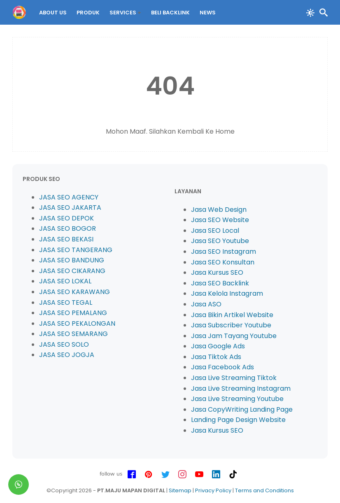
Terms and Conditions (264, 490)
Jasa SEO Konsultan (222, 262)
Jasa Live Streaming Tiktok (234, 377)
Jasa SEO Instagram (223, 251)
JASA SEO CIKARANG (72, 271)
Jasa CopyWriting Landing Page (242, 409)
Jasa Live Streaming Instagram (241, 388)
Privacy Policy (213, 490)
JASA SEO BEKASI (66, 239)
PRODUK (88, 12)
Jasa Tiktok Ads (216, 357)
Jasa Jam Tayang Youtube (234, 336)
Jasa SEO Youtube (220, 241)
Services (122, 12)
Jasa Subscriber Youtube (231, 325)
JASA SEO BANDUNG (71, 260)
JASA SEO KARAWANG (74, 292)
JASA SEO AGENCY (68, 197)
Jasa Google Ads (218, 346)
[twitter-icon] (165, 474)
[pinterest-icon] (148, 474)
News (208, 12)
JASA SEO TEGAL (65, 302)
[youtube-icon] (199, 474)
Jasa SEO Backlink (220, 283)
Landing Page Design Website (238, 419)
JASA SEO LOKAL (65, 281)
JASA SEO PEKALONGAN (77, 323)
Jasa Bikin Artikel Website (232, 315)
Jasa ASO (206, 304)
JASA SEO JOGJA (66, 354)
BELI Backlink (170, 12)
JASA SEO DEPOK (66, 218)
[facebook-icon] (132, 474)
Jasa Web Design (219, 209)
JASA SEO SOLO (64, 344)
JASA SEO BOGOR (67, 228)
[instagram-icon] (182, 474)
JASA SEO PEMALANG (73, 313)
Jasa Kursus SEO (217, 272)
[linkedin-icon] (216, 474)
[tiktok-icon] (233, 474)
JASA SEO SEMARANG (73, 333)
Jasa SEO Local (215, 230)
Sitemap (180, 490)
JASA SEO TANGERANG (75, 250)
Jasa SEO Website (220, 220)
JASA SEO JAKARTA (70, 207)
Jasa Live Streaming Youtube (237, 398)
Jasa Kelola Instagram (227, 293)
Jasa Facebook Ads (222, 367)
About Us (53, 12)
